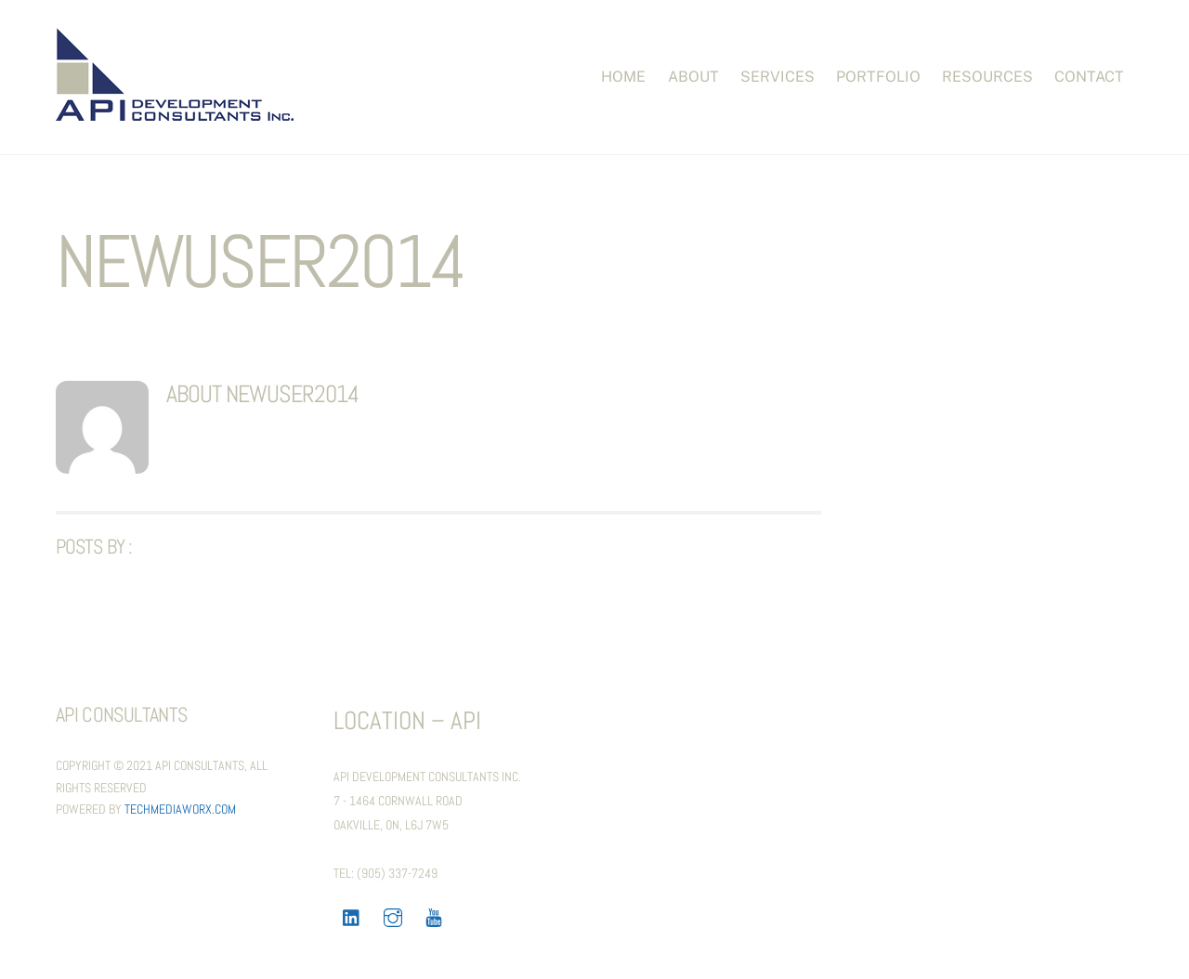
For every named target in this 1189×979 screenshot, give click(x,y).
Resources (987, 76)
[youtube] (433, 915)
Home (623, 76)
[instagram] (393, 915)
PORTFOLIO (878, 76)
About (693, 76)
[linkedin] (352, 915)
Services (777, 76)
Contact (1089, 76)
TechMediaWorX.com (180, 809)
